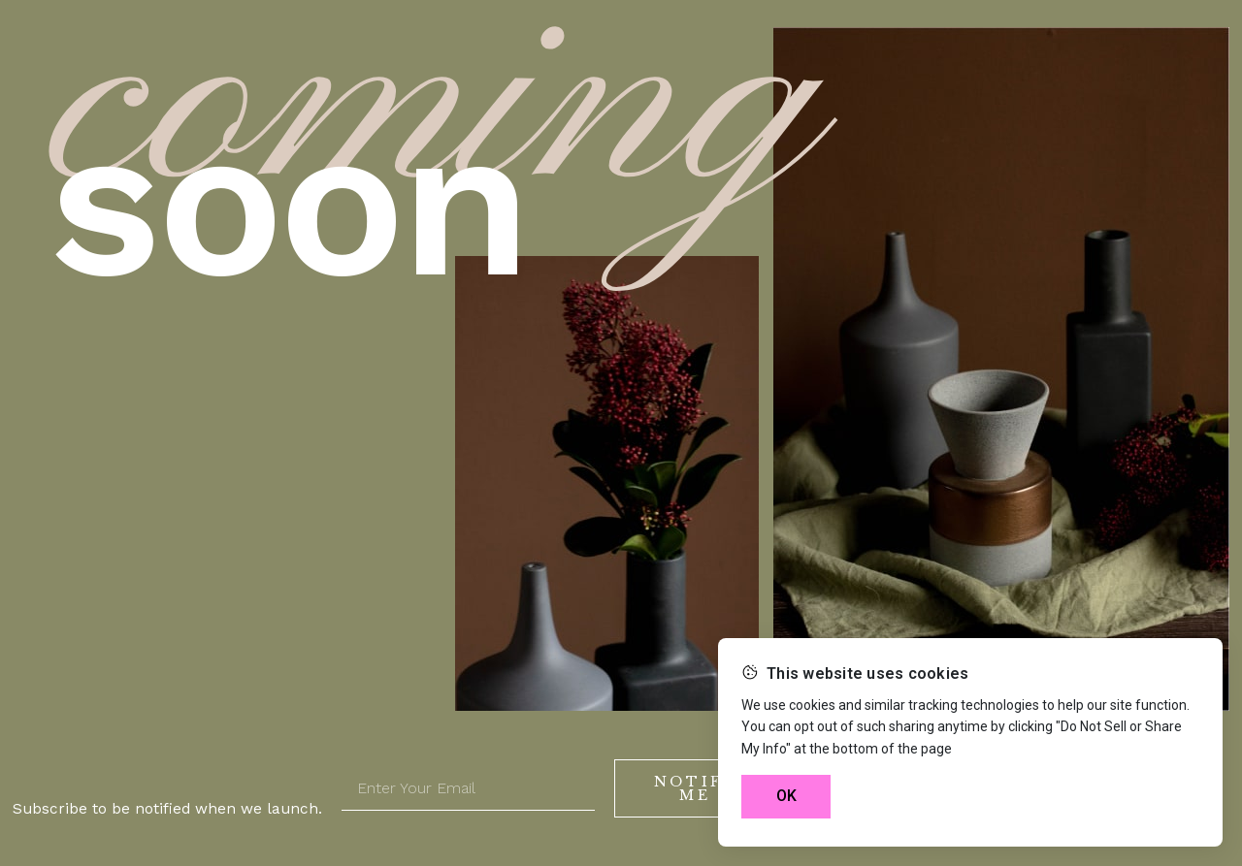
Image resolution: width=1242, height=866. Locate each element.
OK (786, 795)
